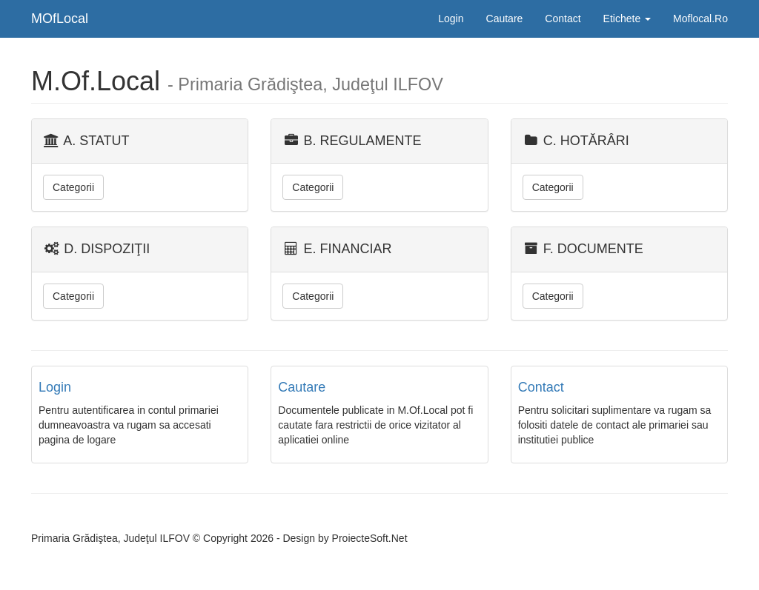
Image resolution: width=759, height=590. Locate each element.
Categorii (73, 187)
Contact (562, 18)
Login (450, 18)
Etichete (627, 18)
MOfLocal (59, 18)
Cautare (504, 18)
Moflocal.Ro (700, 18)
